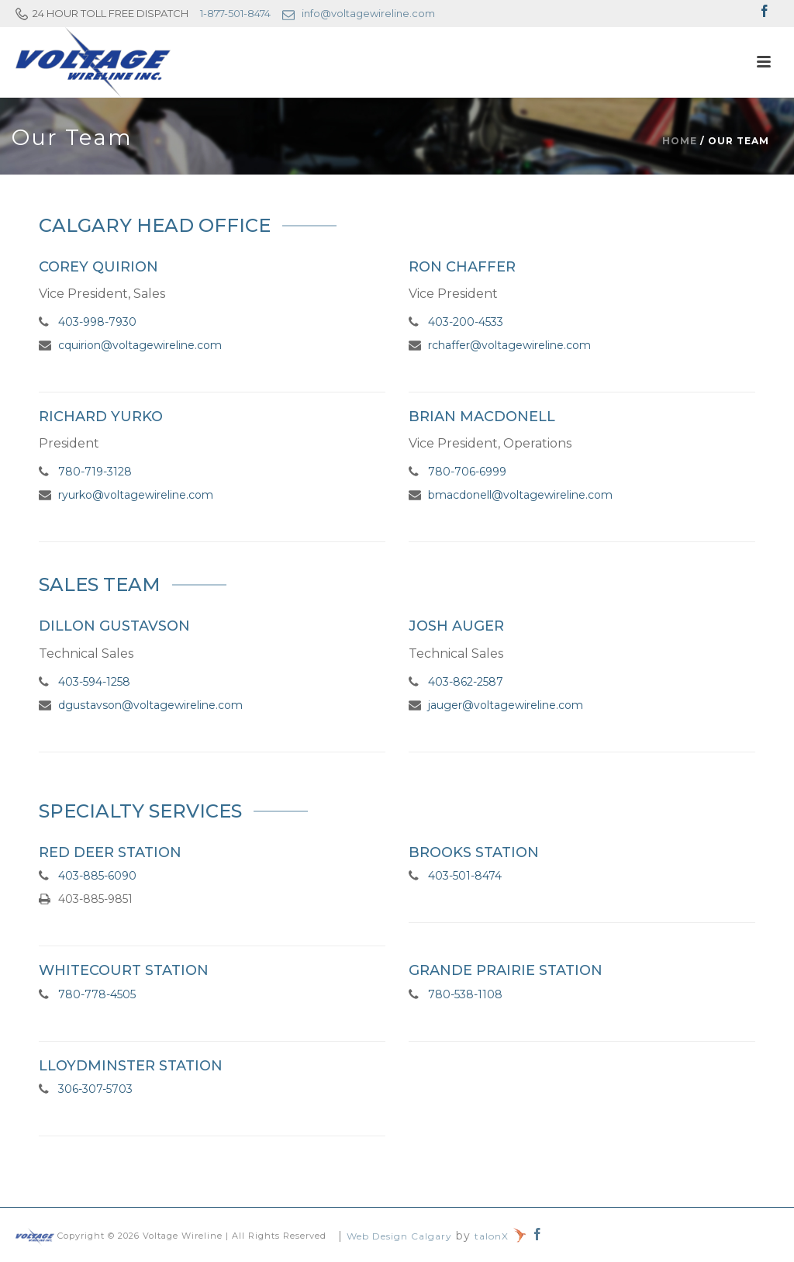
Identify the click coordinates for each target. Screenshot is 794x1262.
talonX (501, 1236)
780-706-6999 (467, 472)
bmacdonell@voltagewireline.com (520, 495)
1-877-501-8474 (235, 13)
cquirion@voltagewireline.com (140, 345)
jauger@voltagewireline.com (505, 705)
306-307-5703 (95, 1089)
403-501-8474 (465, 876)
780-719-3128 (95, 472)
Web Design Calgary (399, 1236)
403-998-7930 (97, 322)
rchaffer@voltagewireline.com (509, 345)
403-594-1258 (94, 682)
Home (679, 141)
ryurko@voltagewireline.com (135, 495)
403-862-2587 (465, 682)
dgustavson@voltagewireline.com (150, 705)
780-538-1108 (465, 994)
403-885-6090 (97, 876)
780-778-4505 (97, 994)
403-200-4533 (465, 322)
